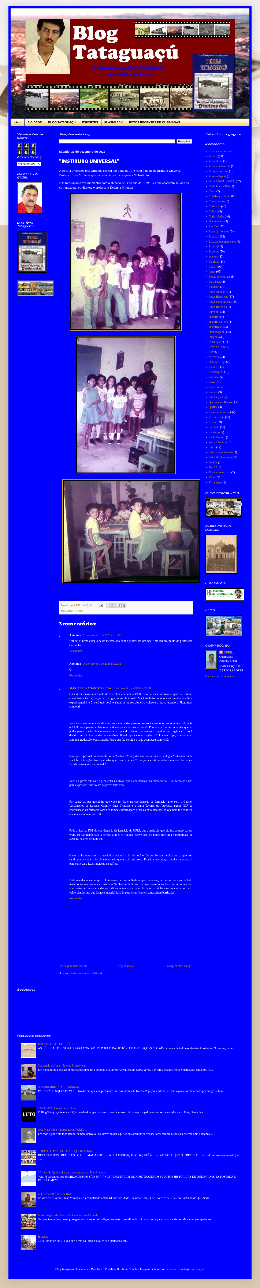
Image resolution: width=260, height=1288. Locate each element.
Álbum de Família (219, 166)
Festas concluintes (219, 276)
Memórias (215, 357)
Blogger (199, 1269)
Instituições (216, 342)
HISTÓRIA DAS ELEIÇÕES (55, 1044)
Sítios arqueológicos (221, 452)
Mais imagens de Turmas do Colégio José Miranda (68, 1215)
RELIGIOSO (216, 417)
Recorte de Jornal (219, 412)
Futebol (213, 311)
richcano (171, 1269)
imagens (214, 337)
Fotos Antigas (217, 291)
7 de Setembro (217, 151)
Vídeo (212, 477)
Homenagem (216, 331)
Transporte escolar (220, 472)
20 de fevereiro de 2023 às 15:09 (101, 635)
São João (214, 427)
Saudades (214, 432)
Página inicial (126, 966)
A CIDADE (35, 122)
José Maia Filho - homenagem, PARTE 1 (62, 1129)
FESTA (213, 266)
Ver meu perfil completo (219, 676)
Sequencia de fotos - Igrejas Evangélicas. (62, 1065)
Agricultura (216, 161)
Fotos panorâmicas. (220, 301)
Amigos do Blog (219, 171)
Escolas (79, 610)
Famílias (214, 261)
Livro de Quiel (217, 346)
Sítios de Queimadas (221, 457)
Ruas (212, 422)
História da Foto (218, 321)
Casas (212, 191)
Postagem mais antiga (178, 966)
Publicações (216, 397)
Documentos (216, 221)
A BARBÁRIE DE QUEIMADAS (58, 1086)
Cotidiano (214, 206)
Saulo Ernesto (217, 437)
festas (212, 271)
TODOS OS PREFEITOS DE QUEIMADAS (65, 1151)
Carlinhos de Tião (219, 186)
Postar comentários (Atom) (86, 973)
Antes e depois (217, 176)
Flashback (215, 281)
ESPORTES (90, 122)
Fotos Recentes (218, 306)
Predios (213, 387)
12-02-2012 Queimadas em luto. (57, 1108)
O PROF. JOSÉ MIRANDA (54, 1193)
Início (17, 122)
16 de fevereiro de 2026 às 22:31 (101, 663)
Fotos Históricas (218, 296)
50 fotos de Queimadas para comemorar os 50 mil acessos (72, 1172)
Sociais (213, 462)
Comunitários (217, 201)
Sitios (212, 447)
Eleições (214, 226)
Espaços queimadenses (222, 241)
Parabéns (214, 367)
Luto (211, 352)
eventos (213, 256)
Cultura (213, 211)
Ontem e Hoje (217, 362)
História (213, 317)
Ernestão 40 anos (219, 231)
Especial (214, 246)
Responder (75, 650)
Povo (212, 382)
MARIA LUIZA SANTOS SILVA (90, 688)
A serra (213, 156)
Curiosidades (216, 216)
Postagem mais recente (73, 966)
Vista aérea (215, 482)
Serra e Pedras (217, 442)
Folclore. (214, 286)
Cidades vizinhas (219, 196)
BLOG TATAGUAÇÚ (62, 122)
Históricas (215, 326)
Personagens (216, 372)
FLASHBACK (113, 122)
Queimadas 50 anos (220, 402)
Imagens (43, 1236)
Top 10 (213, 467)
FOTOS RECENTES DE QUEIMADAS (154, 122)
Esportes (214, 251)
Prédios (213, 392)
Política (213, 377)
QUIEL (213, 407)
